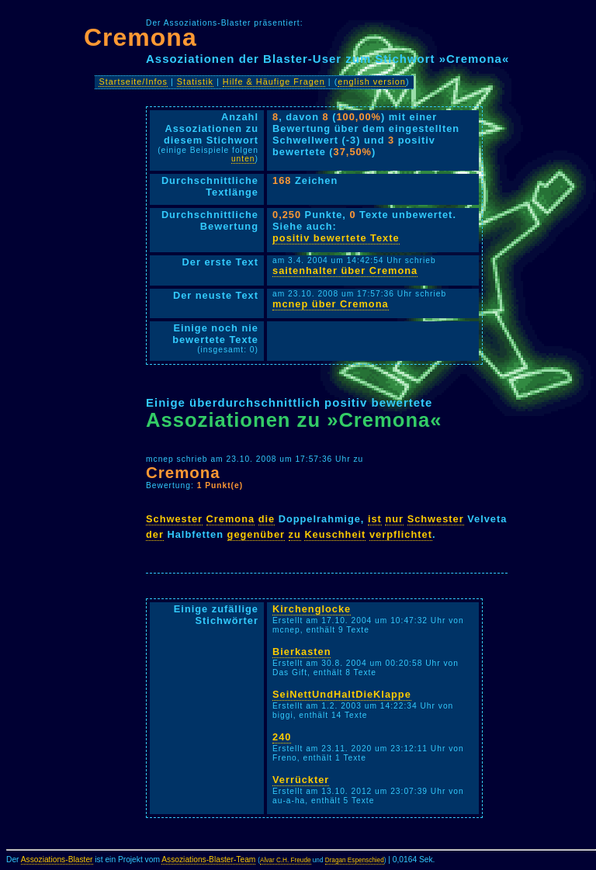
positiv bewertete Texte (336, 238)
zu (295, 534)
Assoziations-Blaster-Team (208, 859)
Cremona (140, 37)
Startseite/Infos (133, 81)
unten (243, 158)
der (155, 534)
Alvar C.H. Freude (285, 860)
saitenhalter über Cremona (345, 270)
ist (375, 519)
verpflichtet (400, 534)
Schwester (174, 519)
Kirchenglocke (311, 609)
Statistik (195, 81)
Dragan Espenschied (354, 860)
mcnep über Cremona (330, 304)
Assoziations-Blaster (57, 859)
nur (394, 519)
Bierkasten (301, 651)
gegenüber (256, 534)
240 (281, 737)
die (266, 519)
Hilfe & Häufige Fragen (274, 81)
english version (372, 81)
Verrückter (300, 779)
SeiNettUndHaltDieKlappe (341, 694)
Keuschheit (335, 534)
